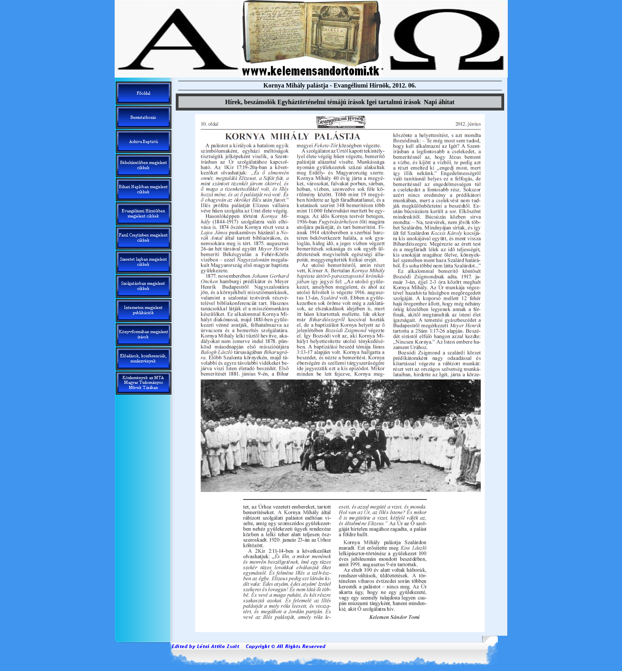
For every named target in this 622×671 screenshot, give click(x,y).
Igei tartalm (394, 102)
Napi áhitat (439, 102)
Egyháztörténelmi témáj (321, 102)
